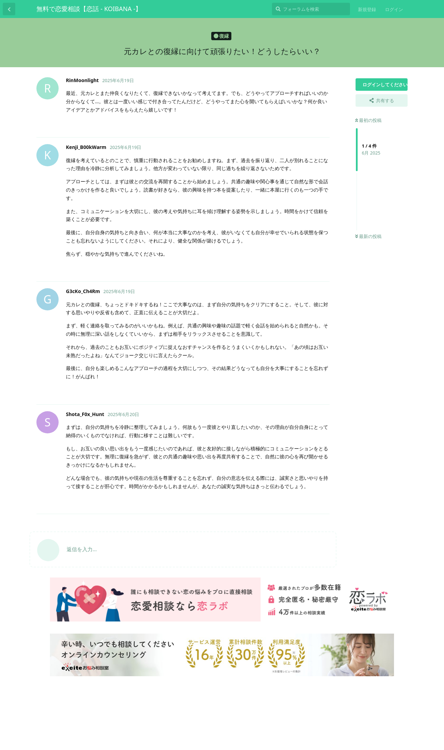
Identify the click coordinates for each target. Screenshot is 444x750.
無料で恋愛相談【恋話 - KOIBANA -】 (89, 9)
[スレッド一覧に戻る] (9, 9)
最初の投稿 (368, 120)
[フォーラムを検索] (311, 9)
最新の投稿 (368, 236)
